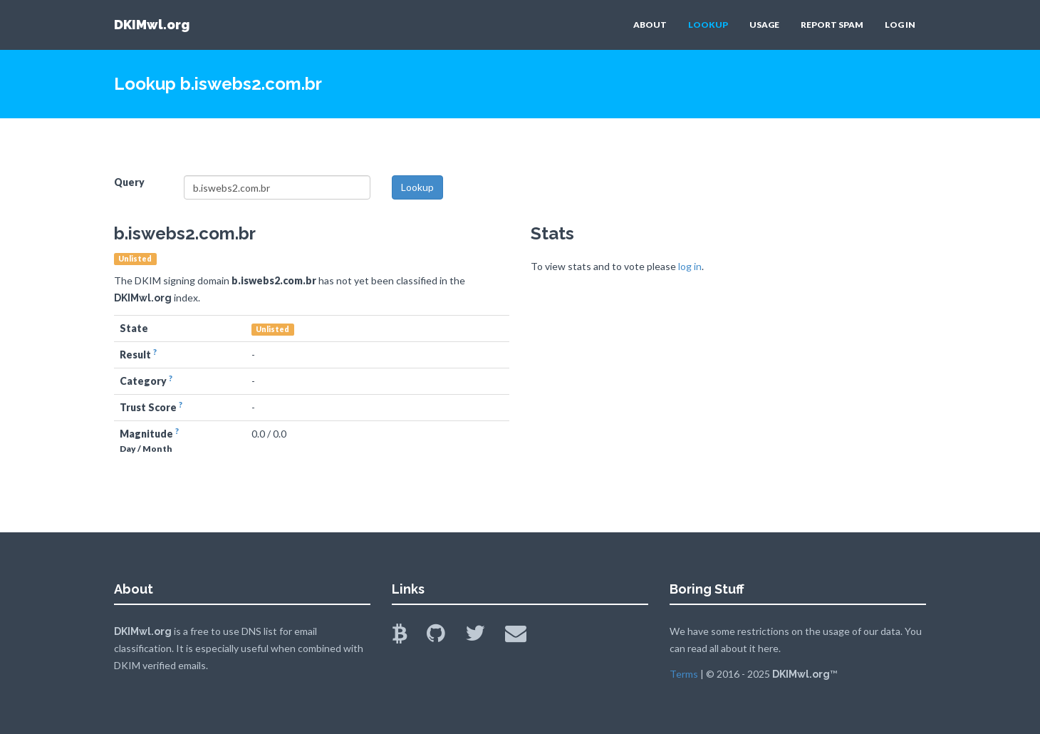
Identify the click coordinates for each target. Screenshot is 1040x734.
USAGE (764, 24)
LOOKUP (708, 24)
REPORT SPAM (832, 24)
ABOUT (650, 24)
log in (690, 266)
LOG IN (900, 24)
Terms (684, 674)
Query (129, 182)
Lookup (417, 187)
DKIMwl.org (151, 24)
